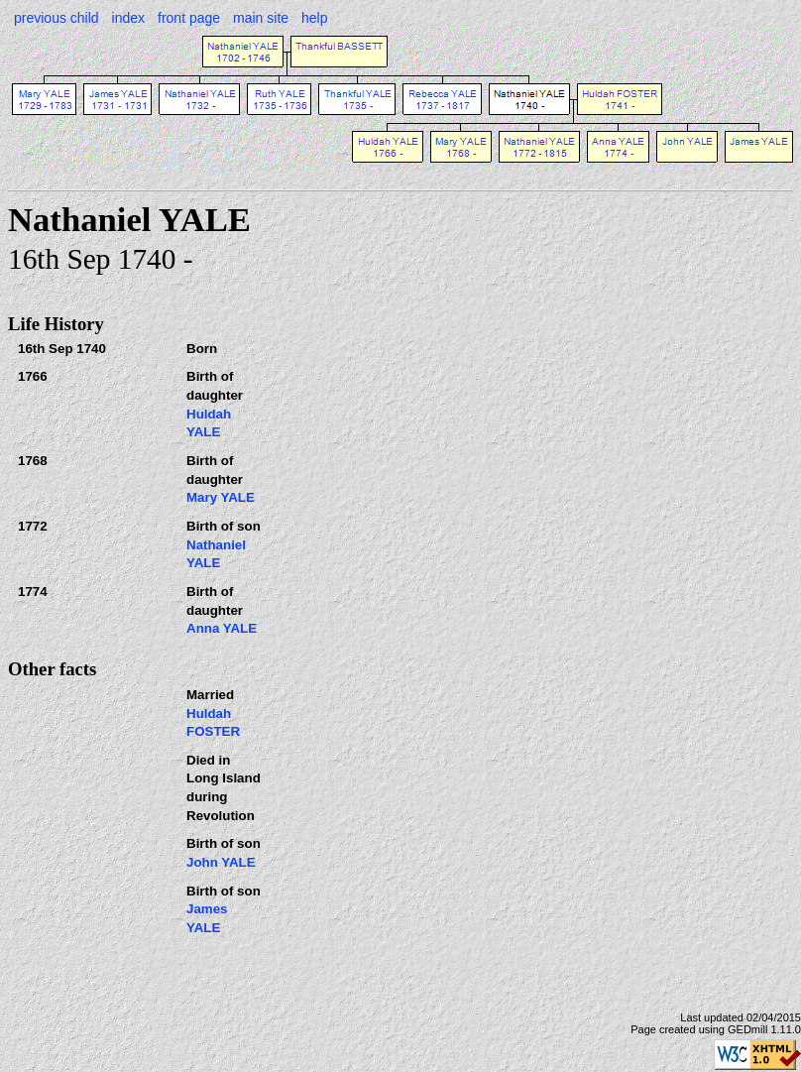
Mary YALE (220, 497)
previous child (56, 18)
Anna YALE (221, 628)
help (314, 18)
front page (189, 18)
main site (260, 18)
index (128, 18)
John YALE (221, 862)
